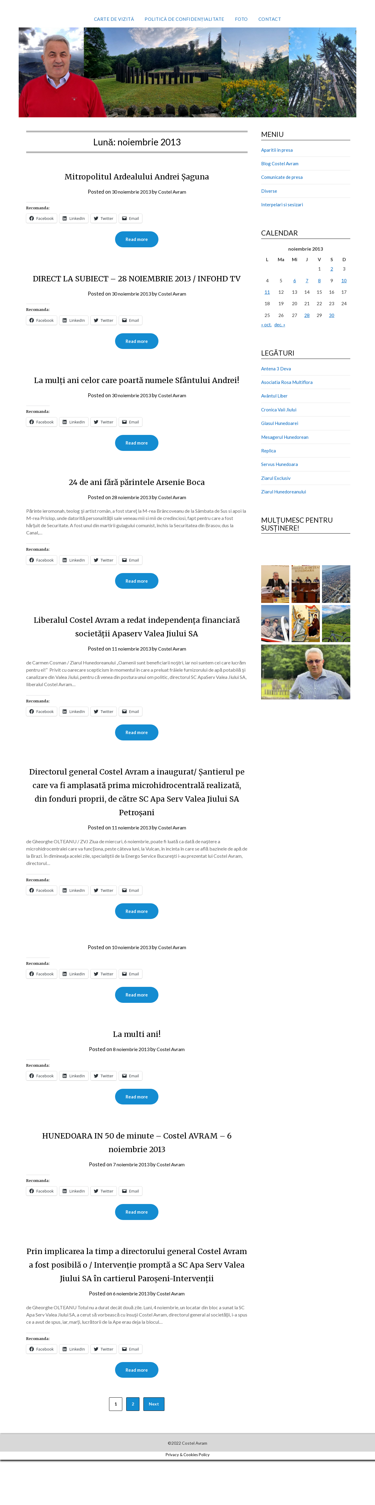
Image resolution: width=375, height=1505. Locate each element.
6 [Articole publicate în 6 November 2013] (294, 280)
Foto (241, 19)
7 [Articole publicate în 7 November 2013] (307, 280)
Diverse (269, 191)
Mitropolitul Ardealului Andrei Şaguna (136, 176)
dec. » (279, 324)
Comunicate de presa (282, 177)
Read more (137, 239)
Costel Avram (173, 192)
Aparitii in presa (277, 150)
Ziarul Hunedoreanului (283, 491)
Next (154, 1449)
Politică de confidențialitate (184, 19)
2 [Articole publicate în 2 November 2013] (331, 268)
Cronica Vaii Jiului (278, 409)
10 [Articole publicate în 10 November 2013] (344, 280)
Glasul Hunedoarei (279, 423)
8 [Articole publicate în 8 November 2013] (319, 280)
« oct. (266, 324)
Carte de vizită (114, 19)
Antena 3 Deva (276, 368)
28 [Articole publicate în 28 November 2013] (307, 315)
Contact (269, 19)
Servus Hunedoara (279, 464)
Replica (268, 450)
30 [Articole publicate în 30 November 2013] (331, 315)
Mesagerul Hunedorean (284, 437)
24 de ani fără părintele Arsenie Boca (137, 510)
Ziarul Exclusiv (276, 478)
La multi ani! (136, 1063)
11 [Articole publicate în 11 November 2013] (267, 292)
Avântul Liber (274, 395)
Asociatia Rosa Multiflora (287, 382)
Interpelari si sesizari (282, 204)
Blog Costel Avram (279, 163)
